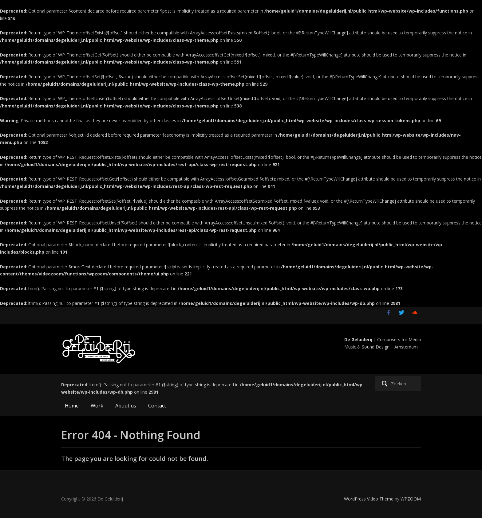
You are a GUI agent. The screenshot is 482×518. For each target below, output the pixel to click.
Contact (157, 405)
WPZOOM (411, 499)
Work (97, 405)
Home (72, 405)
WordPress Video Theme (368, 499)
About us (125, 405)
